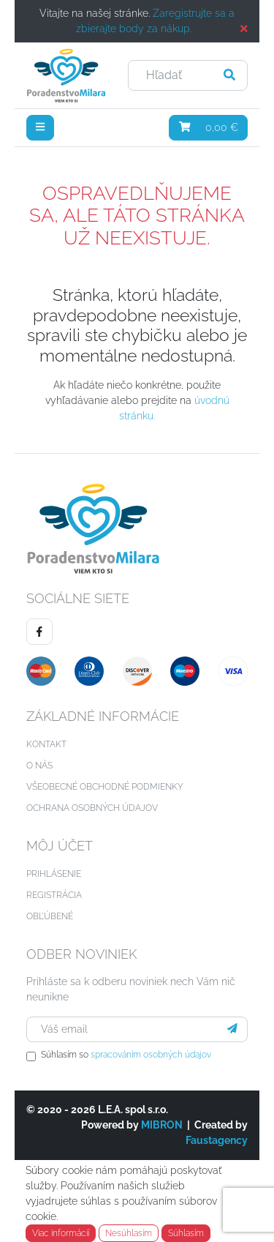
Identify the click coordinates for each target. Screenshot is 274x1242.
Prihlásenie (53, 874)
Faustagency (217, 1140)
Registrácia (54, 895)
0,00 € (208, 127)
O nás (39, 765)
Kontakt (46, 744)
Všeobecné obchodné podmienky (104, 787)
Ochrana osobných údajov (92, 808)
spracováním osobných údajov (151, 1055)
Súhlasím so (126, 1055)
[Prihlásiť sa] (232, 1029)
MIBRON (162, 1125)
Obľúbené (49, 916)
